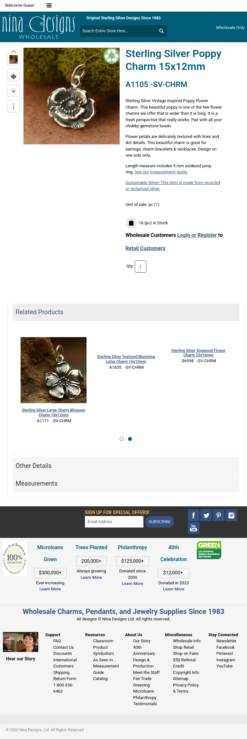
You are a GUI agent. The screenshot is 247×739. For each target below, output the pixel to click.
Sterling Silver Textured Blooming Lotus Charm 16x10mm (126, 359)
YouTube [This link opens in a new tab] (224, 666)
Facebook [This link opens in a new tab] (225, 647)
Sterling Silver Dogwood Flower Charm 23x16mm (198, 353)
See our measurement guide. (161, 172)
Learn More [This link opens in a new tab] (91, 577)
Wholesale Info (187, 640)
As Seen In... (104, 659)
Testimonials (145, 703)
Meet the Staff (146, 672)
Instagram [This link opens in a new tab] (225, 659)
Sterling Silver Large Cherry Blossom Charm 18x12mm (53, 412)
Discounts (62, 653)
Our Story (142, 640)
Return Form (64, 678)
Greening (141, 685)
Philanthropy (144, 697)
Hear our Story (20, 658)
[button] (121, 438)
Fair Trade (142, 678)
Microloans (143, 691)
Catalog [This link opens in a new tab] (100, 678)
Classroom (103, 640)
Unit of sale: (137, 204)
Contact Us (63, 647)
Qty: (130, 266)
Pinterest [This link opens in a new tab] (224, 653)
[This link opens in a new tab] (209, 544)
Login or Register (197, 235)
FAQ (57, 640)
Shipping (61, 672)
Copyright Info (186, 672)
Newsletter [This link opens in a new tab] (226, 640)
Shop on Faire (185, 653)
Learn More (50, 589)
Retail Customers (145, 248)
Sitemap (180, 678)
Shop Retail (183, 647)
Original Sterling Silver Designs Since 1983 (124, 18)
